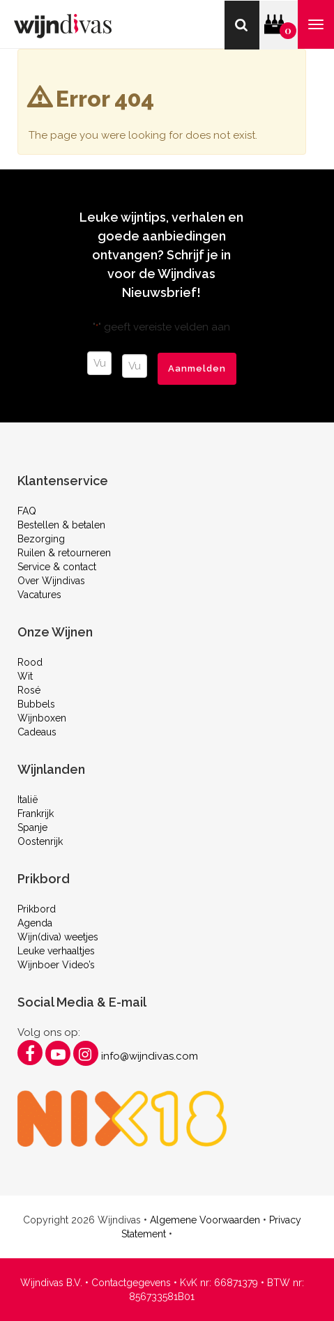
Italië (27, 799)
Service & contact (56, 566)
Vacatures (39, 594)
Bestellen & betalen (61, 524)
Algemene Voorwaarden (205, 1219)
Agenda (34, 923)
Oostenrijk (40, 841)
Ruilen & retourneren (64, 552)
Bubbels (36, 704)
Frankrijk (35, 813)
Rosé (28, 690)
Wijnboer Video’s (56, 964)
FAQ (26, 511)
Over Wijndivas (51, 580)
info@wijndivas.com (149, 1056)
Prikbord (36, 909)
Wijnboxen (41, 718)
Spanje (32, 827)
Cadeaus (36, 732)
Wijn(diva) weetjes (57, 936)
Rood (30, 662)
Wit (25, 676)
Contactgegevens (131, 1282)
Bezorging (41, 538)
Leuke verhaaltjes (56, 950)
